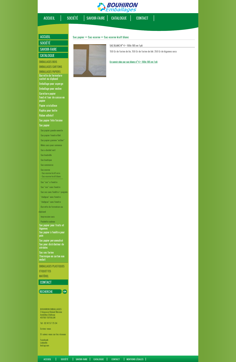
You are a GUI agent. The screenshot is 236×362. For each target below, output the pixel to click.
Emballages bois (48, 61)
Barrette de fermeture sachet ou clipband (50, 77)
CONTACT (142, 18)
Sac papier (44, 125)
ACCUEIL (49, 18)
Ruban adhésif (46, 115)
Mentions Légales (135, 359)
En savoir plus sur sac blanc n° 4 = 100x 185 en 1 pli (133, 61)
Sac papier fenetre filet (51, 135)
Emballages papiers (49, 71)
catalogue (98, 359)
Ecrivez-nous (45, 328)
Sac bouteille (46, 155)
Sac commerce (47, 164)
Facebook (44, 339)
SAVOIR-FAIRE (96, 18)
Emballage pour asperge (51, 83)
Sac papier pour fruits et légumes (51, 226)
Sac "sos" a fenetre (49, 182)
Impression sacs (48, 216)
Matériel (44, 276)
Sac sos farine (46, 252)
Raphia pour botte (48, 110)
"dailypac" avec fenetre (51, 197)
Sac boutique (46, 160)
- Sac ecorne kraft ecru (50, 173)
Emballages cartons (50, 66)
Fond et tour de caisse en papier (52, 99)
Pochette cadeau (48, 221)
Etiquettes (45, 271)
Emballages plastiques (51, 266)
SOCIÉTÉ (72, 18)
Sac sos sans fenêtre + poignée (54, 192)
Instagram (44, 345)
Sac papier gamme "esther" (52, 140)
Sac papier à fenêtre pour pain (52, 234)
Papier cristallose (48, 105)
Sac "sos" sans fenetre (50, 187)
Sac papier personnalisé (51, 240)
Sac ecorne (45, 169)
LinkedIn (43, 342)
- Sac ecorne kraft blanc (51, 176)
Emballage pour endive (50, 88)
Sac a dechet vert (48, 150)
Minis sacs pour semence (51, 145)
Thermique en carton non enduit (51, 258)
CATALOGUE (119, 18)
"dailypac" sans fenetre (51, 201)
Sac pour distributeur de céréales (51, 246)
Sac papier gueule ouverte (52, 130)
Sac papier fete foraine (50, 120)
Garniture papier (47, 93)
